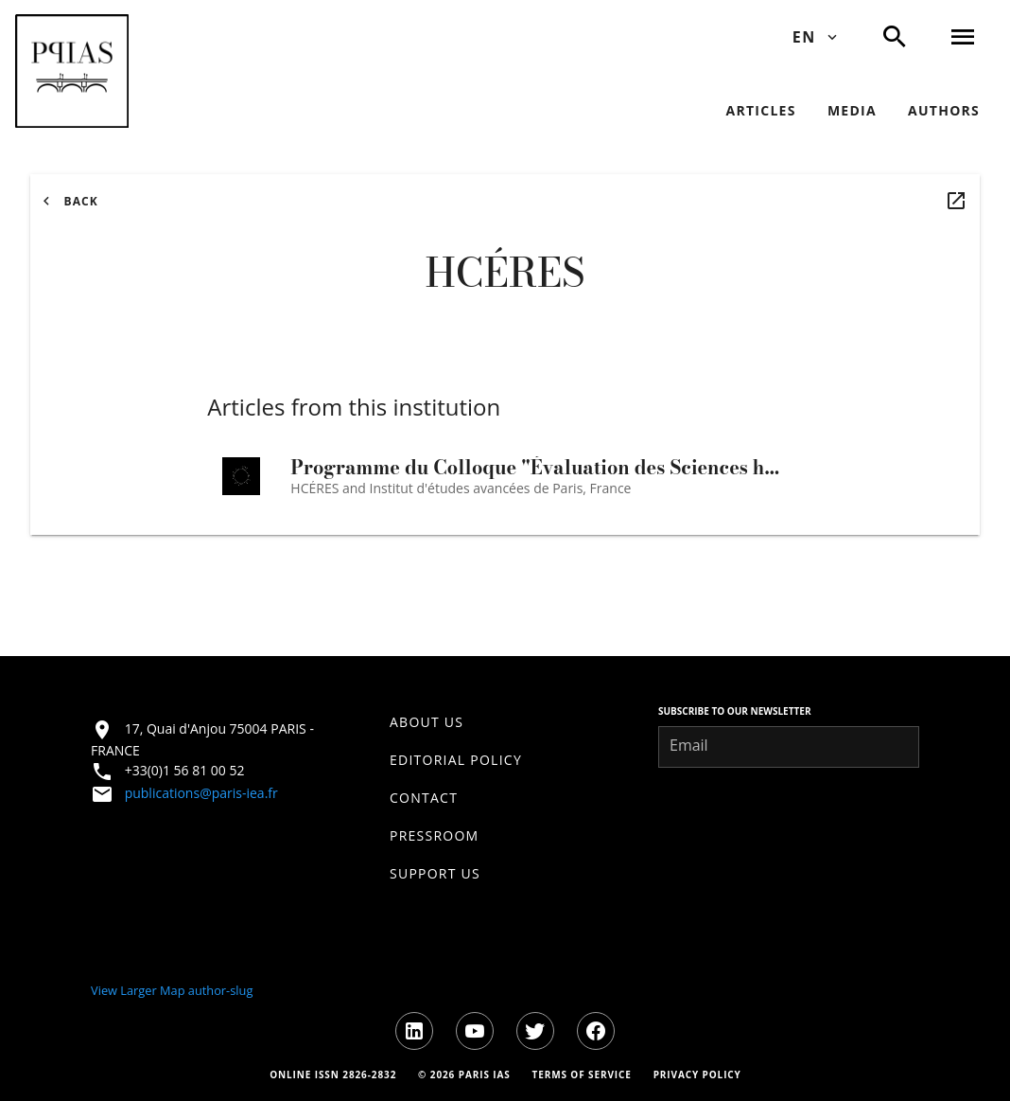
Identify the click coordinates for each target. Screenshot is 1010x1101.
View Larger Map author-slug (171, 990)
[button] (72, 71)
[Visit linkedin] (414, 1031)
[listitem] (505, 722)
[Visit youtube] (475, 1031)
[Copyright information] (463, 1074)
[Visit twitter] (535, 1031)
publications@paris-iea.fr (201, 793)
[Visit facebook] (596, 1031)
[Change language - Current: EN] (813, 37)
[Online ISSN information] (332, 1074)
